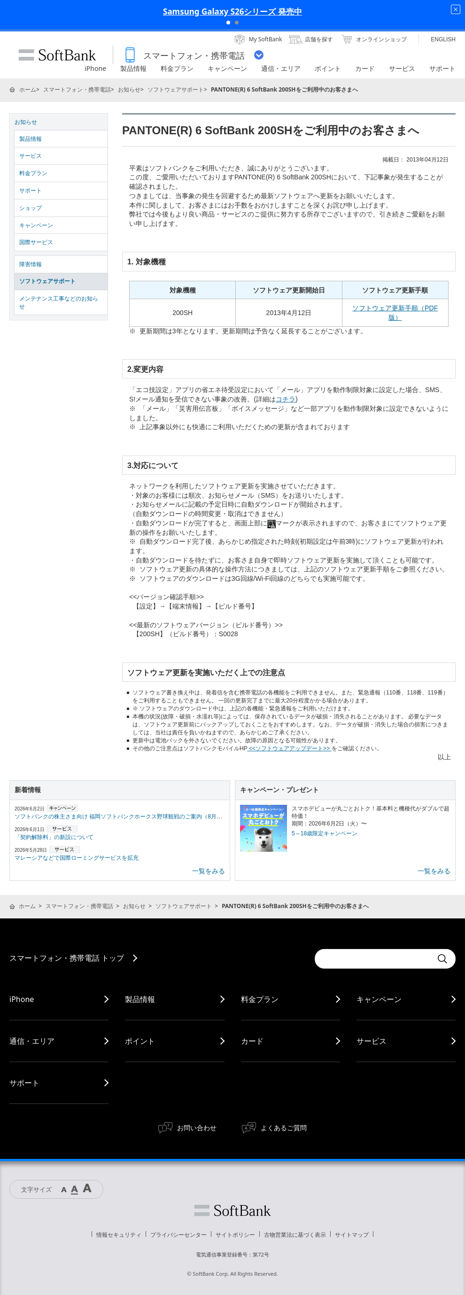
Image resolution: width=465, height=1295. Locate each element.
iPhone (21, 999)
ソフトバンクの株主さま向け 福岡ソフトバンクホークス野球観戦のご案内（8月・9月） (126, 816)
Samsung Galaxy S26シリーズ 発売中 (232, 11)
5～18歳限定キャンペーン (324, 833)
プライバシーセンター (178, 1235)
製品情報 (30, 139)
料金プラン (33, 173)
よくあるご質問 (284, 1127)
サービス (30, 156)
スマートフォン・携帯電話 (77, 89)
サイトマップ (352, 1235)
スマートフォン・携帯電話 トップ (66, 958)
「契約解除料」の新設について (54, 837)
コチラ (285, 399)
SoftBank (57, 55)
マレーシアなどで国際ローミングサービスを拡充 (77, 858)
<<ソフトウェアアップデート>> (290, 748)
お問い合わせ (197, 1127)
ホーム (27, 89)
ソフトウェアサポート (175, 89)
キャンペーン (36, 225)
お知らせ (129, 89)
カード (252, 1041)
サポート (30, 190)
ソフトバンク (232, 1210)
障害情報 (30, 264)
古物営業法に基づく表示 (295, 1235)
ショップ (30, 208)
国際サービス (36, 242)
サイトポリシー (235, 1235)
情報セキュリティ (118, 1235)
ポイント (140, 1041)
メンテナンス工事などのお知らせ (58, 302)
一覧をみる (208, 871)
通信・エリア (31, 1041)
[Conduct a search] (373, 958)
